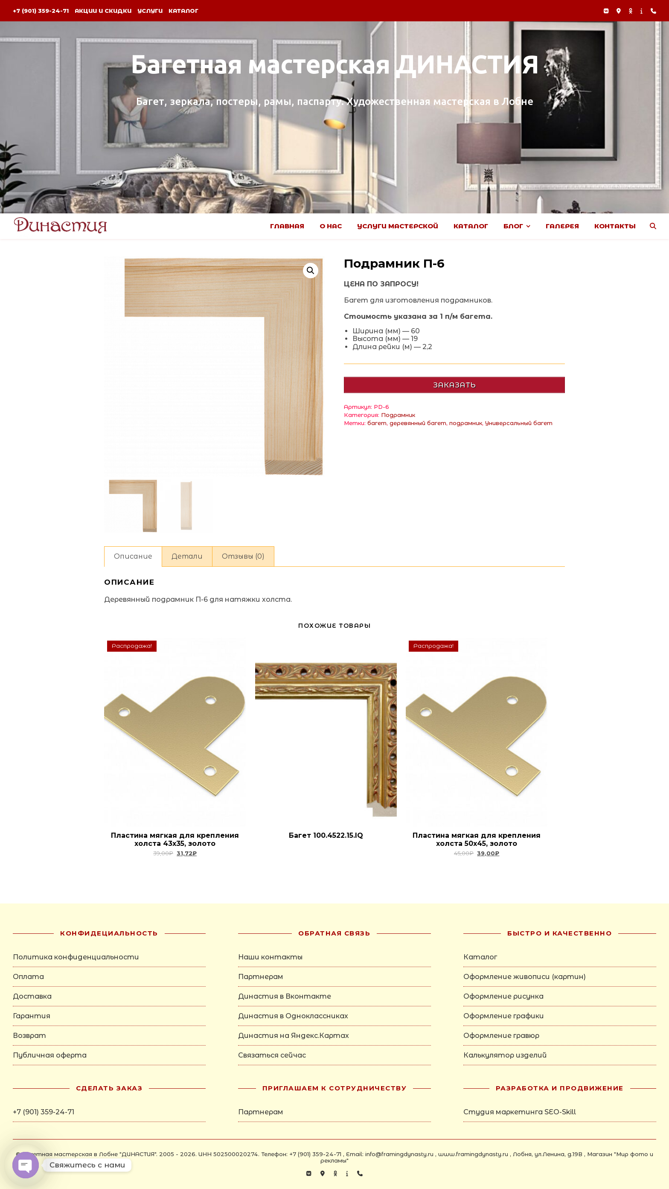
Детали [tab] (187, 556)
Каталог (183, 10)
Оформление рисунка (503, 996)
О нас (331, 226)
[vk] (607, 10)
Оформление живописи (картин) (524, 977)
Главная (287, 226)
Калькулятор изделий (505, 1055)
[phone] (653, 10)
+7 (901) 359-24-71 (41, 10)
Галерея (562, 226)
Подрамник (398, 414)
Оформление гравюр (501, 1036)
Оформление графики (503, 1016)
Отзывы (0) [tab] (243, 556)
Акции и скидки (103, 10)
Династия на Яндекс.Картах (293, 1036)
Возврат (29, 1036)
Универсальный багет (519, 423)
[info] (642, 10)
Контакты (615, 226)
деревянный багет (418, 423)
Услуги (150, 10)
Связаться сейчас (272, 1055)
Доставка (32, 996)
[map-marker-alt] (619, 10)
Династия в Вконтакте (284, 996)
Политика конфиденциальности (76, 957)
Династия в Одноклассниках (293, 1016)
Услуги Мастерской (397, 226)
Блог (513, 226)
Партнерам (260, 977)
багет (377, 423)
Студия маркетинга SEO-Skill (519, 1112)
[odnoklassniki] (631, 10)
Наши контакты (270, 957)
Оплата (28, 977)
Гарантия (31, 1016)
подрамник (465, 423)
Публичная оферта (50, 1055)
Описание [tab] (133, 556)
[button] (310, 270)
